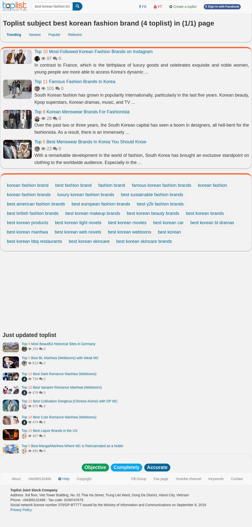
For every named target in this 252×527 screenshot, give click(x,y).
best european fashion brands (101, 204)
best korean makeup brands (92, 213)
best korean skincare (89, 241)
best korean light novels (78, 222)
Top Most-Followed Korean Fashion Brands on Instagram (93, 51)
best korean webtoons (129, 232)
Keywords (215, 479)
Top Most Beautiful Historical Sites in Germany (58, 344)
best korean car (168, 222)
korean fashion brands (29, 194)
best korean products (27, 222)
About (16, 479)
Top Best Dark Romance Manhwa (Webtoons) (59, 374)
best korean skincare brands (144, 241)
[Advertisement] (126, 292)
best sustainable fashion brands (152, 194)
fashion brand (111, 185)
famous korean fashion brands (161, 185)
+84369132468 (39, 479)
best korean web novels (78, 232)
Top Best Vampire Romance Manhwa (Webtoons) (62, 387)
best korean (169, 232)
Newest (35, 35)
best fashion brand (73, 185)
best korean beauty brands (153, 213)
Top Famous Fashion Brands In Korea (74, 81)
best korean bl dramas (212, 222)
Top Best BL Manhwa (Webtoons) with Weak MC (60, 358)
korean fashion (212, 185)
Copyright (84, 479)
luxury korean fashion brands (85, 194)
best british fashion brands (33, 213)
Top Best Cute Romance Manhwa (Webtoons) (59, 417)
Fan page (161, 479)
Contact (237, 479)
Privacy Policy (21, 510)
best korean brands (205, 213)
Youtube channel (188, 479)
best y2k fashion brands (160, 204)
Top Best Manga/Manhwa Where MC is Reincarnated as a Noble (72, 446)
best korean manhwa (27, 232)
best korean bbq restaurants (34, 241)
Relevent (75, 35)
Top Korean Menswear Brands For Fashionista (81, 111)
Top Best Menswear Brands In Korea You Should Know (90, 141)
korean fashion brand (27, 185)
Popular (54, 35)
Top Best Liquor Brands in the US (49, 431)
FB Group (138, 479)
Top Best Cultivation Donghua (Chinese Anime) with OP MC (70, 401)
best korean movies (127, 222)
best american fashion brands (36, 204)
